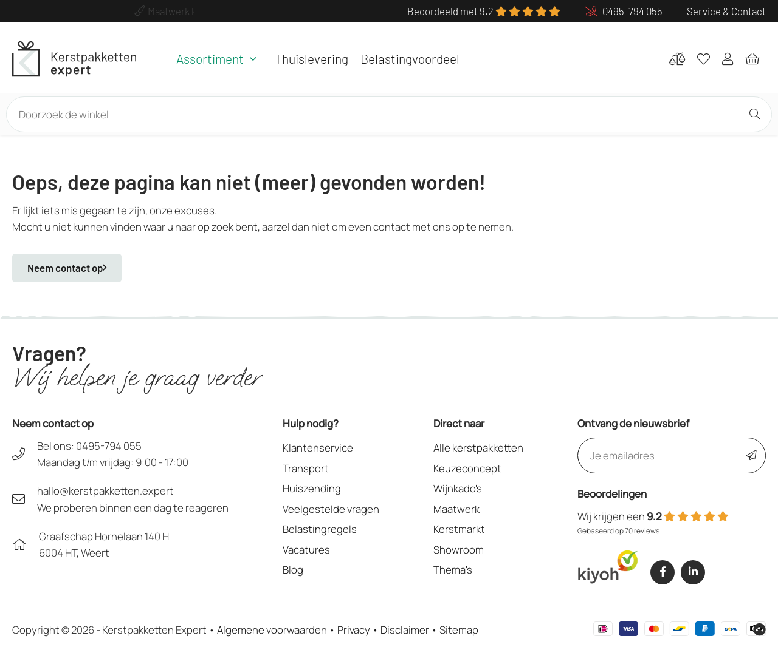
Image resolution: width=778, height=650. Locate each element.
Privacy (353, 630)
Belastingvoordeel (410, 58)
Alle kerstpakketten (478, 448)
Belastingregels (320, 529)
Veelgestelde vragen (331, 509)
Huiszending (312, 488)
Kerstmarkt (459, 529)
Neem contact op (66, 268)
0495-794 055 (109, 446)
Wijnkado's (457, 488)
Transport (306, 468)
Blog (293, 570)
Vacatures (306, 550)
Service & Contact (726, 11)
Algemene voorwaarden (272, 630)
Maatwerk (456, 509)
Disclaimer (404, 630)
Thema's (452, 570)
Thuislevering (311, 58)
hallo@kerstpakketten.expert (105, 491)
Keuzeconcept (467, 468)
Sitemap (458, 630)
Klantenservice (318, 448)
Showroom (458, 550)
